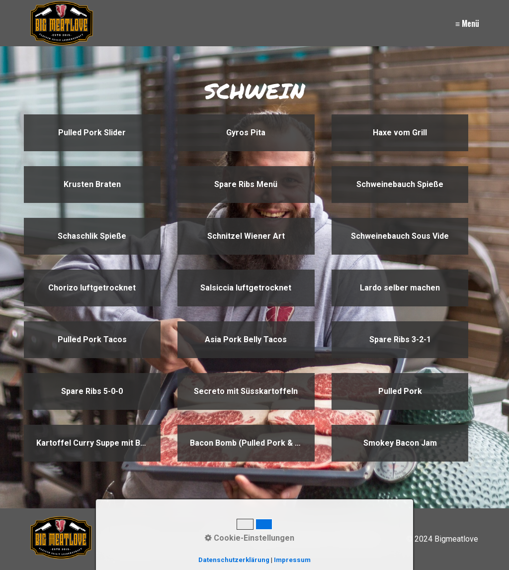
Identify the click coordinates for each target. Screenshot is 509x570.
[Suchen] (219, 539)
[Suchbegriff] (166, 539)
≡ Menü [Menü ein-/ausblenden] (467, 23)
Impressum (306, 539)
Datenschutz (357, 539)
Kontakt (264, 539)
